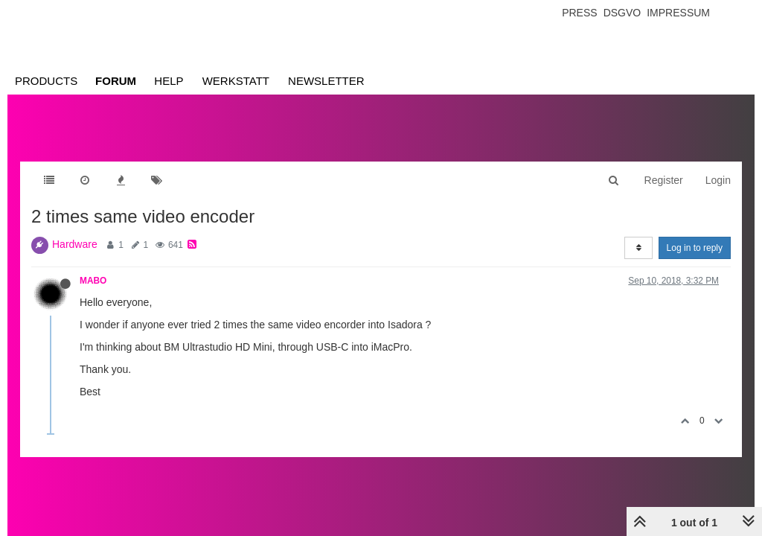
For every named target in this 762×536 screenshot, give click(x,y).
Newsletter (326, 80)
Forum (115, 80)
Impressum (678, 13)
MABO (93, 280)
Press (579, 13)
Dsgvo (622, 13)
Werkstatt (235, 80)
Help (168, 80)
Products (46, 80)
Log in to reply (695, 248)
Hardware (74, 244)
